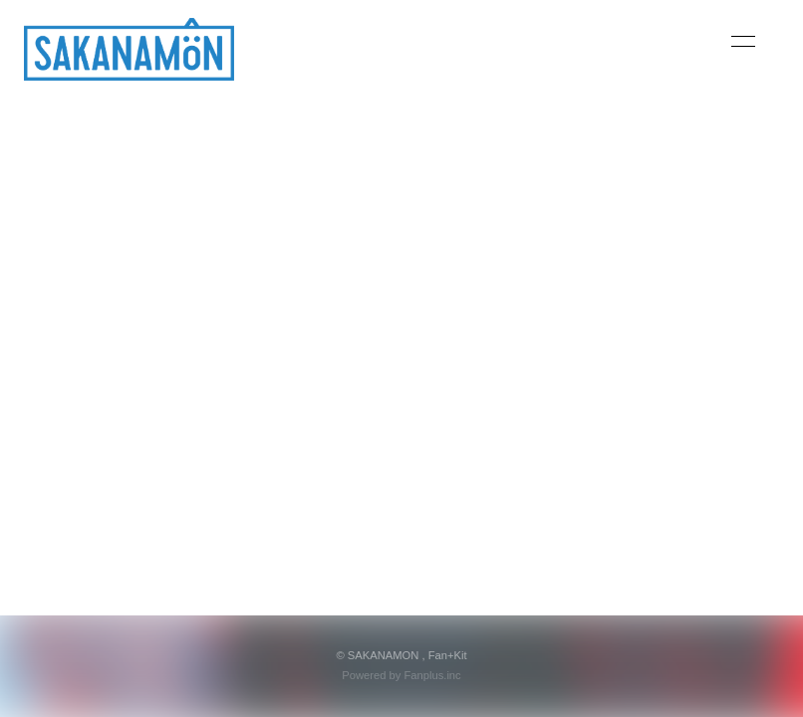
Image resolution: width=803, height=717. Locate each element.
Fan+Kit (447, 655)
